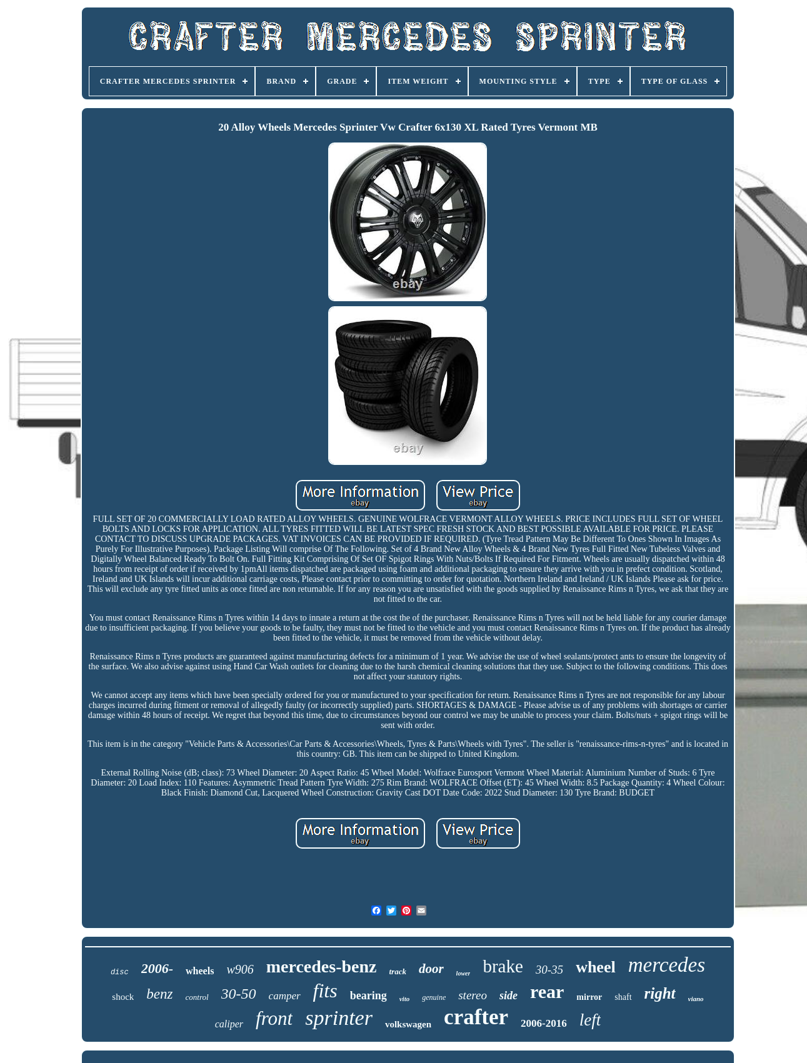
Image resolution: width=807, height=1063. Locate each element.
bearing (368, 995)
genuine (434, 997)
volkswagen (408, 1024)
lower (463, 973)
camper (285, 996)
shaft (622, 997)
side (508, 995)
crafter (476, 1017)
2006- (157, 968)
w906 (239, 969)
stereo (472, 995)
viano (696, 998)
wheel (596, 967)
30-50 (238, 994)
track (397, 971)
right (660, 993)
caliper (229, 1024)
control (197, 997)
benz (159, 994)
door (431, 968)
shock (123, 997)
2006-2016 (544, 1023)
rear (547, 991)
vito (404, 998)
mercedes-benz (321, 966)
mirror (589, 997)
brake (503, 966)
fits (325, 990)
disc (120, 972)
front (274, 1018)
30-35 (549, 969)
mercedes (666, 965)
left (590, 1020)
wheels (200, 971)
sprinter (339, 1017)
